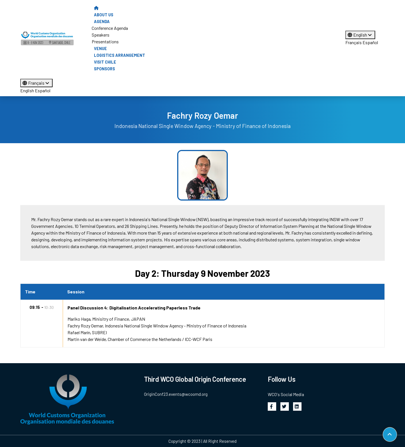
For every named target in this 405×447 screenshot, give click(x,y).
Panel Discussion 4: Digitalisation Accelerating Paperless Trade (134, 307)
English (360, 34)
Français (353, 42)
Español (370, 42)
